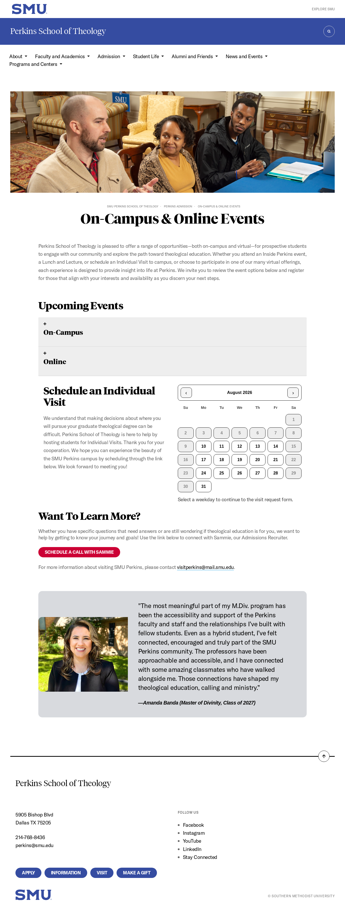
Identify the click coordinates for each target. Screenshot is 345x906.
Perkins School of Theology (58, 31)
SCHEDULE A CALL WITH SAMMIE (79, 552)
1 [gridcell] (294, 419)
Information (66, 872)
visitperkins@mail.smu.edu (205, 567)
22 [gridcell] (293, 460)
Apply (28, 872)
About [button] (16, 56)
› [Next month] (293, 392)
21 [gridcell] (275, 460)
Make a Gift (137, 872)
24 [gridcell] (203, 473)
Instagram (194, 833)
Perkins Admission (178, 206)
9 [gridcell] (185, 446)
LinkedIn (192, 849)
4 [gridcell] (221, 433)
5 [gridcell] (239, 433)
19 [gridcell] (239, 460)
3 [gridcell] (203, 433)
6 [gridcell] (257, 433)
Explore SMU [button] (323, 9)
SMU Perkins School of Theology (132, 206)
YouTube (192, 841)
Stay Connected (200, 857)
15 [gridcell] (293, 446)
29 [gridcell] (293, 473)
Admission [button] (109, 56)
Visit (102, 872)
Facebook (193, 825)
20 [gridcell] (257, 460)
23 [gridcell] (185, 473)
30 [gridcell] (185, 486)
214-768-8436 (30, 837)
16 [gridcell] (185, 460)
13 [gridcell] (257, 446)
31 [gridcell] (203, 486)
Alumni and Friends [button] (193, 56)
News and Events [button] (245, 56)
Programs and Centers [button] (33, 64)
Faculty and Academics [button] (60, 56)
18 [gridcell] (221, 460)
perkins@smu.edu (34, 845)
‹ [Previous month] (186, 392)
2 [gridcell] (185, 433)
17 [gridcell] (203, 460)
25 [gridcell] (221, 473)
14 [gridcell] (275, 446)
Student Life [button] (146, 56)
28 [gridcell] (275, 473)
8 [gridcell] (294, 433)
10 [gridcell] (203, 446)
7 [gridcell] (276, 433)
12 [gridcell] (239, 446)
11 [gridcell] (221, 446)
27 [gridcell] (257, 473)
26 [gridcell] (239, 473)
